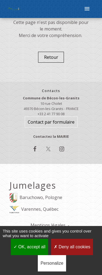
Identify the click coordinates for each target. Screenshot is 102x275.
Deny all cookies (72, 247)
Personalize (52, 263)
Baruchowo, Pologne (36, 198)
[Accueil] (14, 9)
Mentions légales (48, 225)
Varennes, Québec (34, 209)
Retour (51, 57)
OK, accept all (29, 247)
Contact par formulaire (51, 122)
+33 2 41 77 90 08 (51, 113)
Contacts (51, 91)
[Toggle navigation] (87, 9)
